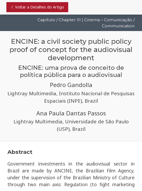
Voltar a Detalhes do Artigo (37, 7)
